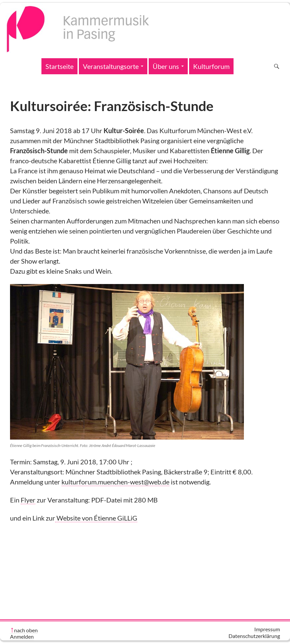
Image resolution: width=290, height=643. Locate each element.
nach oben (26, 630)
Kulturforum (211, 66)
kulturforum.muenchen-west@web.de (115, 482)
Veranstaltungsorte (111, 66)
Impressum (267, 629)
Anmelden (22, 636)
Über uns (166, 66)
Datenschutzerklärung (254, 636)
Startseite (59, 66)
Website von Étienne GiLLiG (96, 518)
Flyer (28, 500)
